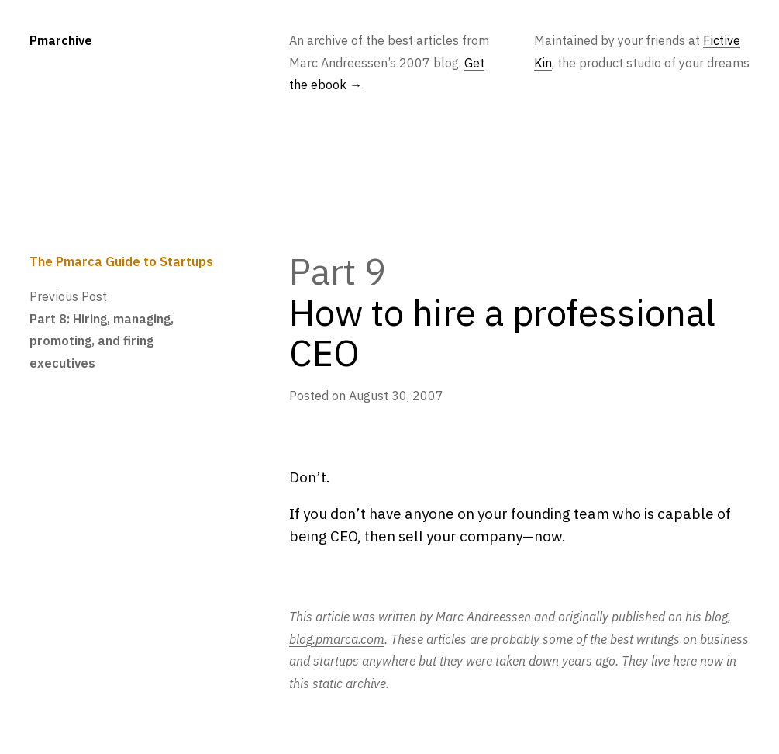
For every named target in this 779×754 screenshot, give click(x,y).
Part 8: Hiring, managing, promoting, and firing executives (101, 340)
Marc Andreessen (483, 616)
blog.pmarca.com (336, 639)
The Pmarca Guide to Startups (121, 261)
